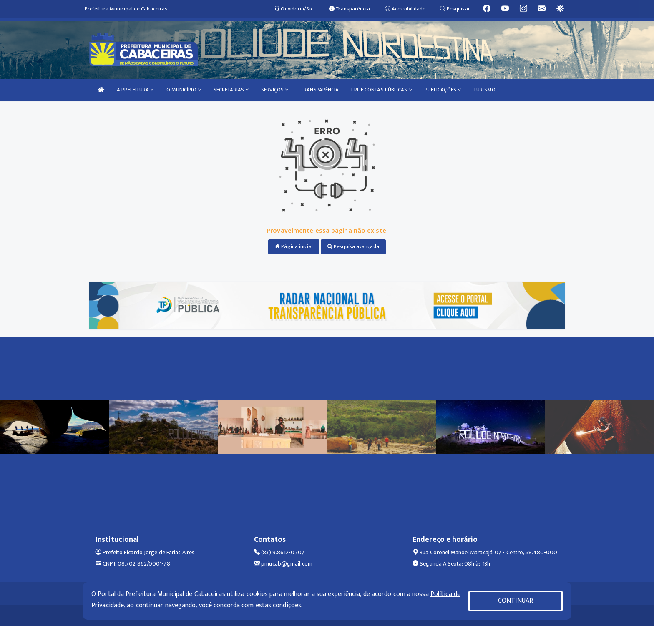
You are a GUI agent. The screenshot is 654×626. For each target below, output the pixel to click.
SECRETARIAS (231, 89)
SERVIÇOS (274, 89)
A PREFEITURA (135, 89)
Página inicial (294, 246)
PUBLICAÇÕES (443, 89)
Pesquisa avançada (353, 246)
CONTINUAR (515, 600)
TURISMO (484, 89)
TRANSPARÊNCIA (320, 89)
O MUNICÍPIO (183, 89)
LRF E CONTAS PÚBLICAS (381, 89)
